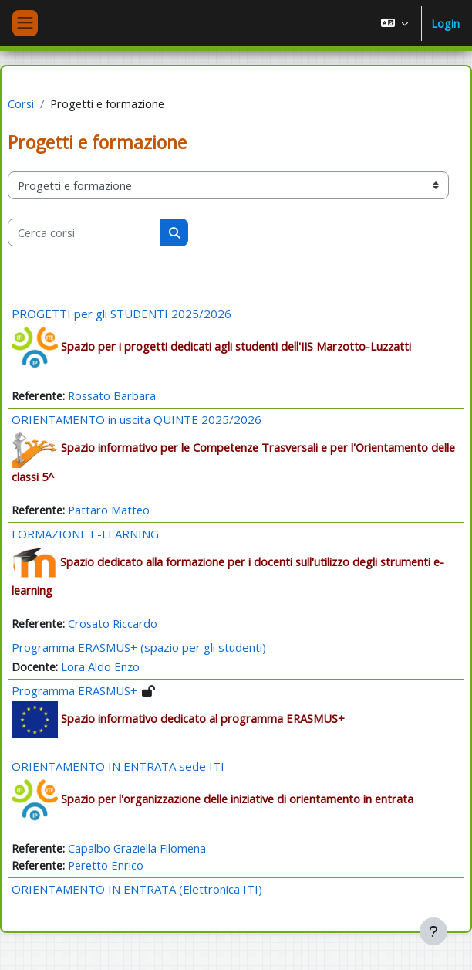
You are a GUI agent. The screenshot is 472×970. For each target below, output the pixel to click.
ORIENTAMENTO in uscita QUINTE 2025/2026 (136, 419)
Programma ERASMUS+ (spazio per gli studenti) (139, 647)
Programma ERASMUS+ (74, 690)
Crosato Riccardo (112, 623)
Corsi (21, 103)
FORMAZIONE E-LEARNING (85, 533)
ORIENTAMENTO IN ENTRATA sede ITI (118, 766)
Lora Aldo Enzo (100, 666)
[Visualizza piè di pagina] (433, 931)
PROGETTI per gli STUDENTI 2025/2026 (121, 313)
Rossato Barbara (112, 395)
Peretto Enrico (105, 865)
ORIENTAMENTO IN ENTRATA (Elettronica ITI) (137, 889)
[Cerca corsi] (84, 232)
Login (445, 23)
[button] (394, 23)
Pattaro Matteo (109, 509)
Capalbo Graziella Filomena (137, 848)
